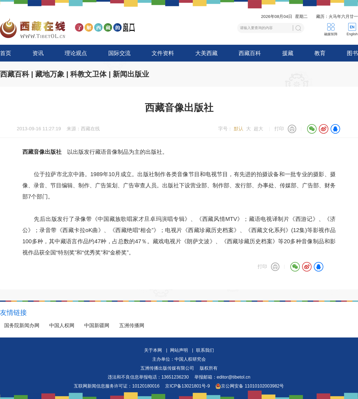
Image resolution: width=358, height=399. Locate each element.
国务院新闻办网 (21, 325)
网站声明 (179, 350)
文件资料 (163, 53)
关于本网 (153, 350)
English (352, 34)
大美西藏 (206, 53)
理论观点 (76, 53)
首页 (5, 53)
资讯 (38, 53)
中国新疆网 (96, 325)
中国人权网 (61, 325)
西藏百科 (250, 53)
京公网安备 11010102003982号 (249, 386)
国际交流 (119, 53)
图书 (352, 53)
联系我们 (205, 350)
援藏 (287, 53)
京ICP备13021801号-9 (187, 386)
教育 (320, 53)
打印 (279, 128)
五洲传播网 (131, 325)
